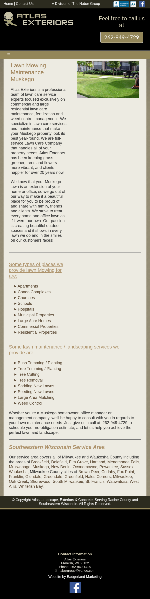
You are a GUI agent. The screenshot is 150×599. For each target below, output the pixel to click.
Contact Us (25, 4)
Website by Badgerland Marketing (75, 577)
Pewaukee (108, 467)
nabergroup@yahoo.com (76, 570)
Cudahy (108, 472)
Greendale (53, 476)
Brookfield (40, 462)
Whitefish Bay (30, 486)
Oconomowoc (85, 467)
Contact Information (75, 554)
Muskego (41, 467)
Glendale (33, 476)
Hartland (97, 462)
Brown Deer (88, 472)
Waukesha (18, 472)
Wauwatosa (117, 481)
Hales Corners (98, 476)
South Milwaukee (68, 481)
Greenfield (73, 476)
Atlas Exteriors (75, 559)
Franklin (16, 476)
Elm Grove (78, 462)
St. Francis (94, 481)
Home (8, 4)
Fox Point (125, 472)
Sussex (126, 467)
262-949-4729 (121, 37)
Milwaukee (122, 476)
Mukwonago (19, 467)
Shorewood (40, 481)
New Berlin (60, 467)
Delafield (59, 462)
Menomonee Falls (123, 462)
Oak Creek (18, 481)
